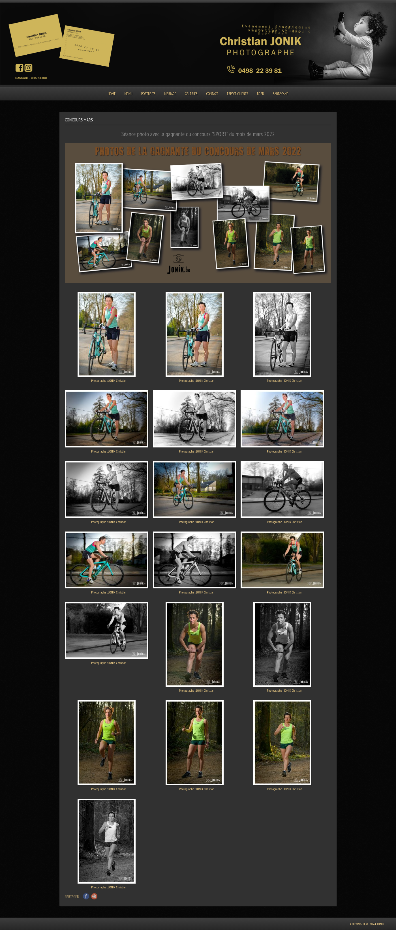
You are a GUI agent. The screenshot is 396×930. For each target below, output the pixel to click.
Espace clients (237, 93)
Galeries (191, 93)
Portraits (148, 93)
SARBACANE (280, 93)
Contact (212, 93)
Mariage (170, 93)
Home (112, 93)
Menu (128, 93)
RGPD (260, 93)
